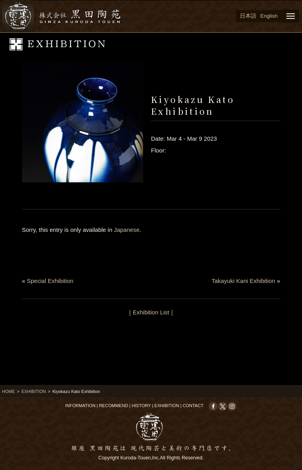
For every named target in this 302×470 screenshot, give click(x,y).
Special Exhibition (50, 280)
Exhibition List (151, 312)
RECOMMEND (113, 405)
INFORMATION (80, 405)
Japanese (127, 229)
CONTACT (192, 405)
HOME (8, 391)
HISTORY (141, 405)
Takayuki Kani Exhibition (243, 280)
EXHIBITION (33, 391)
